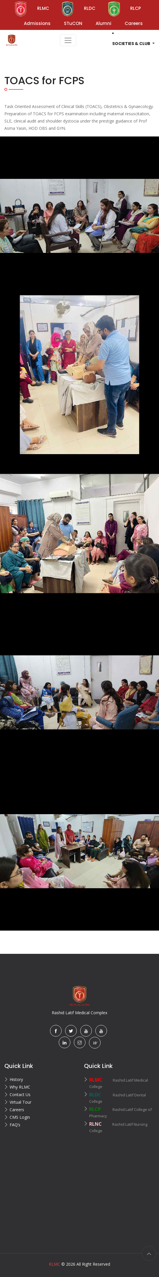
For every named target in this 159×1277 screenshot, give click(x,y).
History (16, 1079)
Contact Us (20, 1094)
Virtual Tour (20, 1102)
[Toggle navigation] (68, 40)
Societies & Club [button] (131, 43)
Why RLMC (20, 1087)
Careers (17, 1109)
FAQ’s (15, 1124)
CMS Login (20, 1117)
